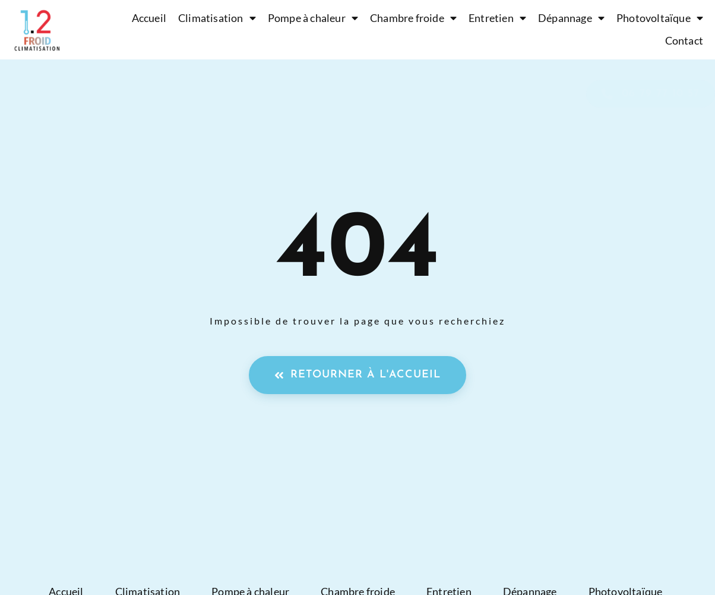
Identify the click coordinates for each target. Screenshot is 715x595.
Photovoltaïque (659, 18)
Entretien (497, 18)
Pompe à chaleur (313, 18)
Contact (684, 40)
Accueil (149, 18)
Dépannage (571, 18)
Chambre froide (413, 18)
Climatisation (217, 18)
